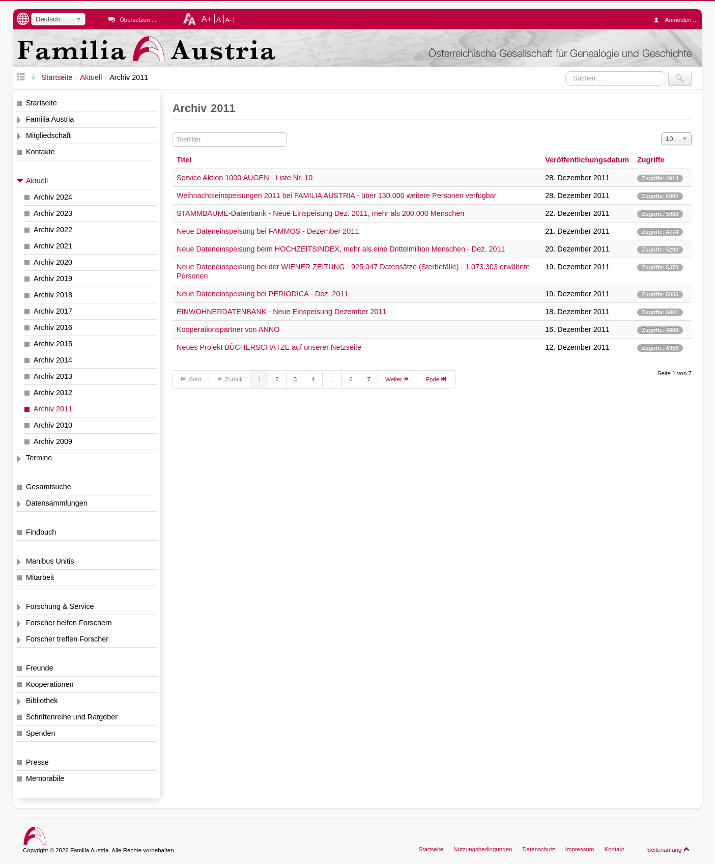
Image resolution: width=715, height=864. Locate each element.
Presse (37, 762)
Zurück (229, 378)
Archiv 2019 (53, 278)
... (332, 379)
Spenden (40, 733)
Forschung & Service (60, 606)
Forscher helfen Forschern (69, 623)
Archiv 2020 (53, 262)
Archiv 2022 (53, 230)
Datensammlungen (57, 503)
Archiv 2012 (53, 392)
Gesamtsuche (48, 487)
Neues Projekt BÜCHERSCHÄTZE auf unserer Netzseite (269, 347)
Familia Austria (50, 119)
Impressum (579, 849)
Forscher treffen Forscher (67, 639)
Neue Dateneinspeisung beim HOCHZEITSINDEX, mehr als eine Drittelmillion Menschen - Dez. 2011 (341, 249)
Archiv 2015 (53, 344)
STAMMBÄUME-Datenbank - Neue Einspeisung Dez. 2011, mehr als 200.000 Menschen (320, 213)
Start (191, 378)
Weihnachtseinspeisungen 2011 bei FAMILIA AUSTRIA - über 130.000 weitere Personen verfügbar (337, 195)
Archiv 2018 (53, 295)
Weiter (398, 378)
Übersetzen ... (138, 20)
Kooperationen (50, 684)
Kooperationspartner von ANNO (228, 329)
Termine (39, 458)
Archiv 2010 (53, 425)
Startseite (41, 103)
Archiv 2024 (53, 197)
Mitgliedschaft (48, 135)
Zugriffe (651, 160)
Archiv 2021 (53, 246)
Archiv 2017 (53, 311)
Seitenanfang (668, 849)
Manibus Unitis (50, 561)
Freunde (39, 668)
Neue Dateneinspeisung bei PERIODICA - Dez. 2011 (263, 294)
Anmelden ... (678, 20)
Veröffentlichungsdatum (587, 160)
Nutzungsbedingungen (482, 849)
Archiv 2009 (53, 441)
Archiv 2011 (53, 409)
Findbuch (41, 532)
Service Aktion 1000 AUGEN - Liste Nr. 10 (244, 178)
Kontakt (614, 849)
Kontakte (40, 152)
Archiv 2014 (53, 360)
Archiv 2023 (53, 213)
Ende (436, 378)
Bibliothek (42, 700)
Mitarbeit (40, 577)
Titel (184, 160)
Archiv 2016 (53, 327)
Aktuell (37, 181)
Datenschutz (538, 849)
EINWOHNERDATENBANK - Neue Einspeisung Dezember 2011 (281, 312)
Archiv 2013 (53, 376)
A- (228, 20)
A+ (207, 18)
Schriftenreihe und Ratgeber (72, 717)
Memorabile (45, 778)
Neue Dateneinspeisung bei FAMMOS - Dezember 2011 (268, 231)
